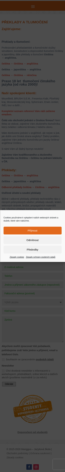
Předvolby (32, 249)
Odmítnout (32, 240)
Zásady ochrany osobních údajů (40, 257)
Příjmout (32, 230)
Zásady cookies (17, 257)
